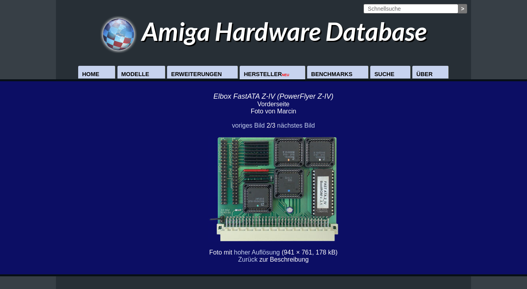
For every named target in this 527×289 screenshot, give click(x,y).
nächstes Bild (296, 125)
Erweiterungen (196, 74)
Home (90, 74)
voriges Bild (248, 125)
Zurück (248, 259)
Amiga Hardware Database (263, 31)
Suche (384, 74)
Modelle (135, 74)
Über (424, 74)
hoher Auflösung (257, 252)
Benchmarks (331, 74)
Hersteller (266, 74)
